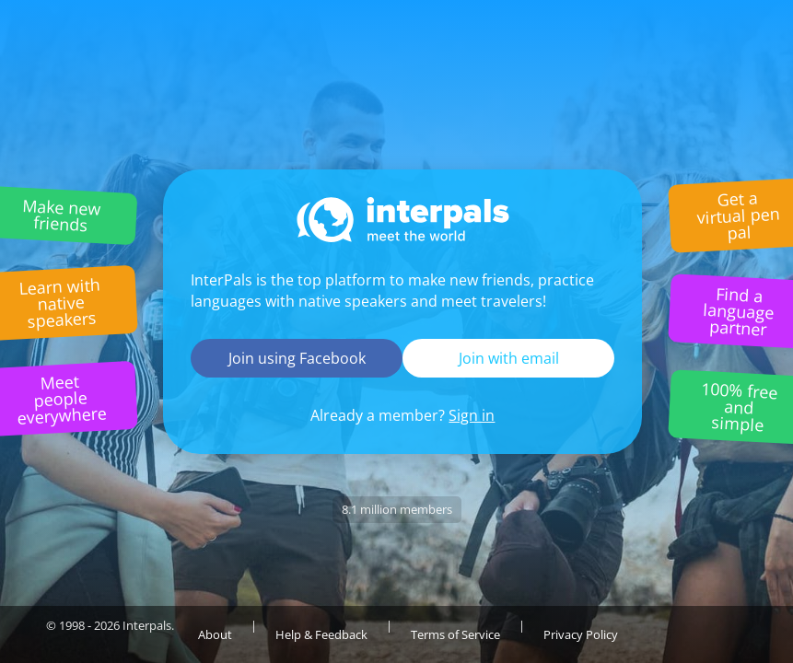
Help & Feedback (321, 634)
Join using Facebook (297, 358)
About (215, 634)
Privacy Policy (580, 634)
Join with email (509, 358)
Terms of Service (455, 634)
